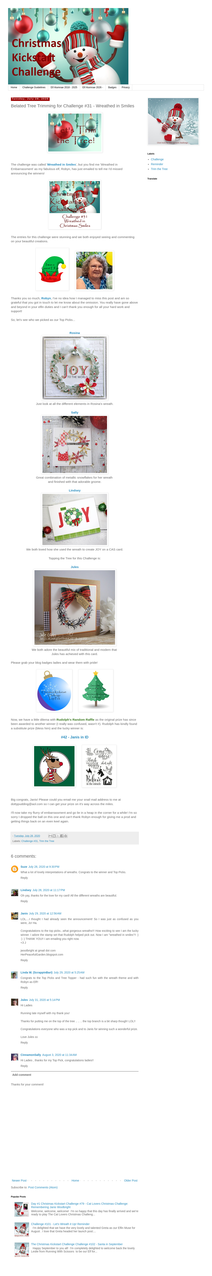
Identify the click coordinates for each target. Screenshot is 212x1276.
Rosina (74, 333)
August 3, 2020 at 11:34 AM (59, 1054)
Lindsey (75, 490)
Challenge (157, 159)
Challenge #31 (29, 841)
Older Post (130, 1180)
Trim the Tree (46, 841)
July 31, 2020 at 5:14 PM (44, 999)
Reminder (157, 164)
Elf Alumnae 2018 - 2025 (64, 87)
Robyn (46, 298)
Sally (74, 412)
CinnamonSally (31, 1054)
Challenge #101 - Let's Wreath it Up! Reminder (60, 1224)
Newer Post (19, 1180)
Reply (24, 877)
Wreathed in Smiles (61, 164)
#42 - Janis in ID (74, 737)
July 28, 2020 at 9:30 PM (43, 866)
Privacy (126, 87)
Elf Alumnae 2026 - (93, 87)
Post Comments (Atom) (43, 1187)
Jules (24, 999)
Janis (24, 913)
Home (14, 87)
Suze (24, 866)
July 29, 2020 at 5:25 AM (69, 972)
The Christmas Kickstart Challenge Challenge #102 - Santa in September (77, 1244)
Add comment (21, 1074)
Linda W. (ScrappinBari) (36, 972)
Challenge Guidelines (33, 87)
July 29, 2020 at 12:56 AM (45, 913)
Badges (112, 87)
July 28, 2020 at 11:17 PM (49, 890)
